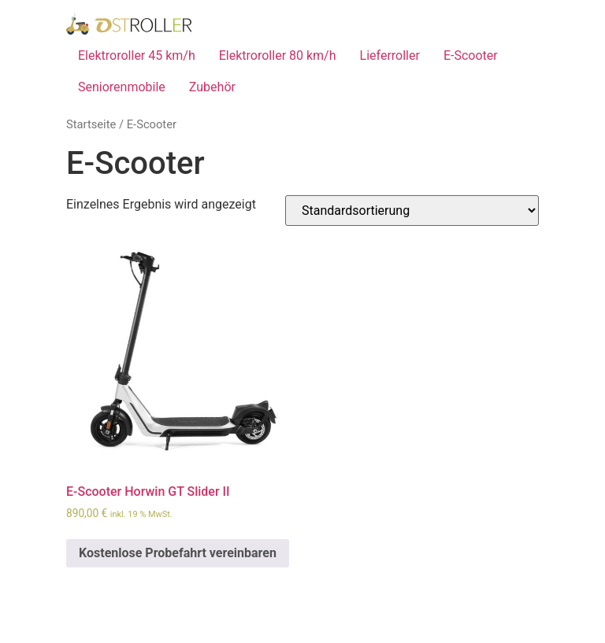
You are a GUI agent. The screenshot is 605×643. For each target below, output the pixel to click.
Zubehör (212, 86)
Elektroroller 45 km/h (136, 55)
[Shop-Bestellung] (412, 210)
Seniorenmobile (121, 86)
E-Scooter (471, 55)
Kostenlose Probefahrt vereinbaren (178, 552)
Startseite (91, 124)
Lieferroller (390, 55)
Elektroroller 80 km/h (277, 55)
